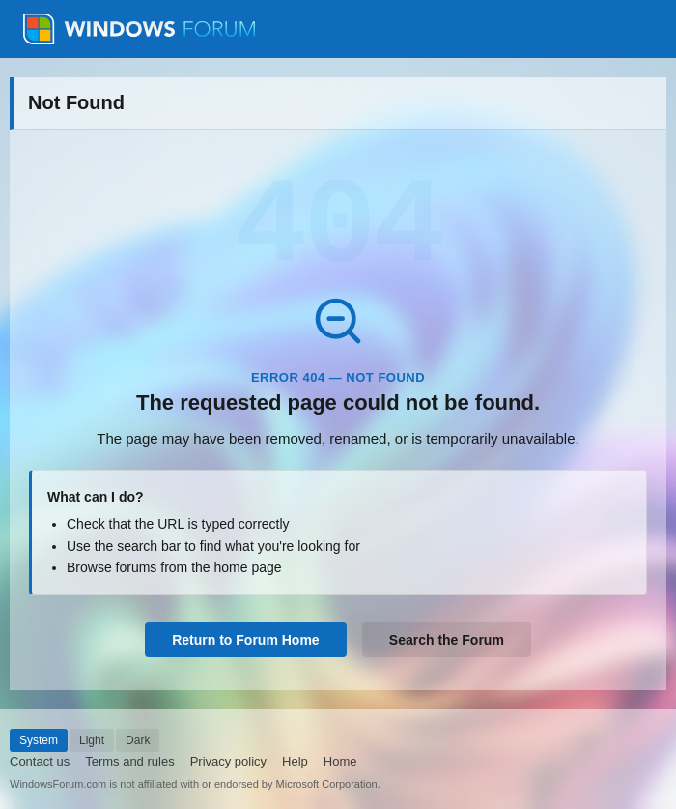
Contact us (40, 761)
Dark (138, 740)
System (38, 740)
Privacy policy (228, 761)
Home (340, 761)
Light (91, 740)
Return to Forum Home (245, 640)
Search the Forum (446, 640)
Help (295, 761)
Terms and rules (129, 761)
